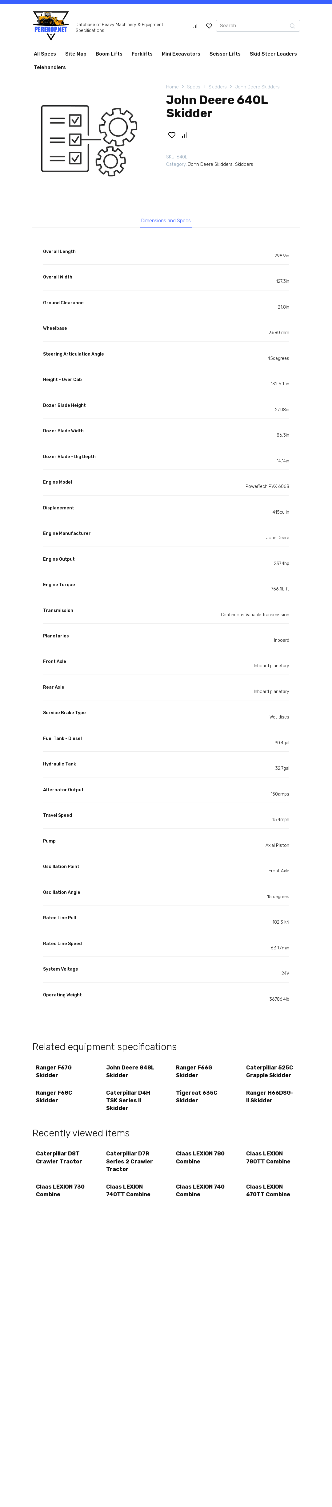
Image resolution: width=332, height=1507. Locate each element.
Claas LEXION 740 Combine (195, 1197)
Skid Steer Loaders (273, 54)
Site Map (75, 54)
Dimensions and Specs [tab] (166, 221)
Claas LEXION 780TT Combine (269, 1162)
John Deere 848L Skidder (131, 1073)
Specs (193, 87)
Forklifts (142, 54)
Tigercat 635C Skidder (197, 1100)
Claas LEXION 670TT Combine (269, 1197)
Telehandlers (50, 67)
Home (172, 87)
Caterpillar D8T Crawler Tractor (60, 1162)
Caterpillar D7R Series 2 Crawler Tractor (130, 1166)
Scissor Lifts (225, 54)
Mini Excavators (181, 54)
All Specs (45, 54)
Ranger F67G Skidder (55, 1073)
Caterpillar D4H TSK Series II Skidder (129, 1104)
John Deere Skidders (257, 87)
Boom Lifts (109, 54)
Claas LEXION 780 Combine (195, 1162)
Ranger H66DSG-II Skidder (270, 1100)
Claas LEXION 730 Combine (55, 1197)
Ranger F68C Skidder (55, 1100)
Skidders (218, 87)
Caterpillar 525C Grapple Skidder (270, 1073)
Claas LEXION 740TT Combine (129, 1197)
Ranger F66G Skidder (195, 1073)
